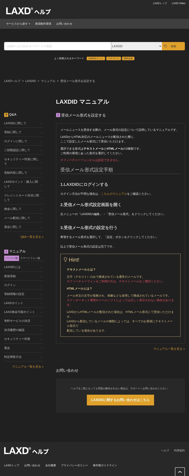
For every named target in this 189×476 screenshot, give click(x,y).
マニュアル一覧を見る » (169, 348)
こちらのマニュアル (114, 193)
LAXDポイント (95, 58)
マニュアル (48, 81)
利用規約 (179, 450)
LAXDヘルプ (12, 81)
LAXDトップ (160, 3)
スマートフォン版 (30, 258)
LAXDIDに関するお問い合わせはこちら (120, 400)
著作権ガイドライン (105, 465)
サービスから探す (18, 23)
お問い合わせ (64, 23)
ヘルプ (165, 450)
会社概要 (50, 465)
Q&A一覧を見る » (31, 236)
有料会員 (128, 58)
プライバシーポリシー (74, 465)
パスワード (113, 58)
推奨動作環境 (43, 23)
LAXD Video (178, 3)
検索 (173, 46)
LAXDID (30, 81)
